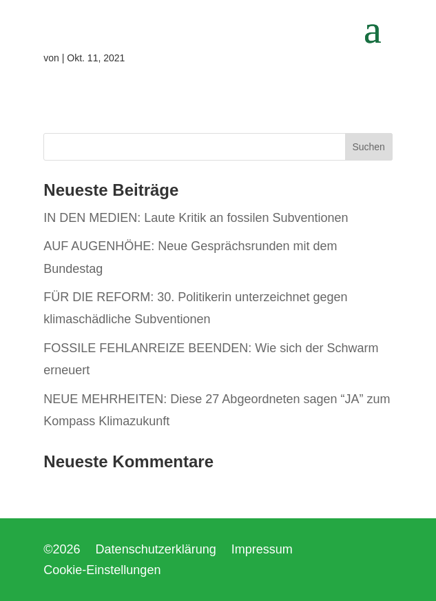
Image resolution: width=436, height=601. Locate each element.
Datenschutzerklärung (156, 550)
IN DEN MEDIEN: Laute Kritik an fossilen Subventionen (195, 218)
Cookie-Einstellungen (101, 571)
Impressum (262, 550)
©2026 (61, 550)
